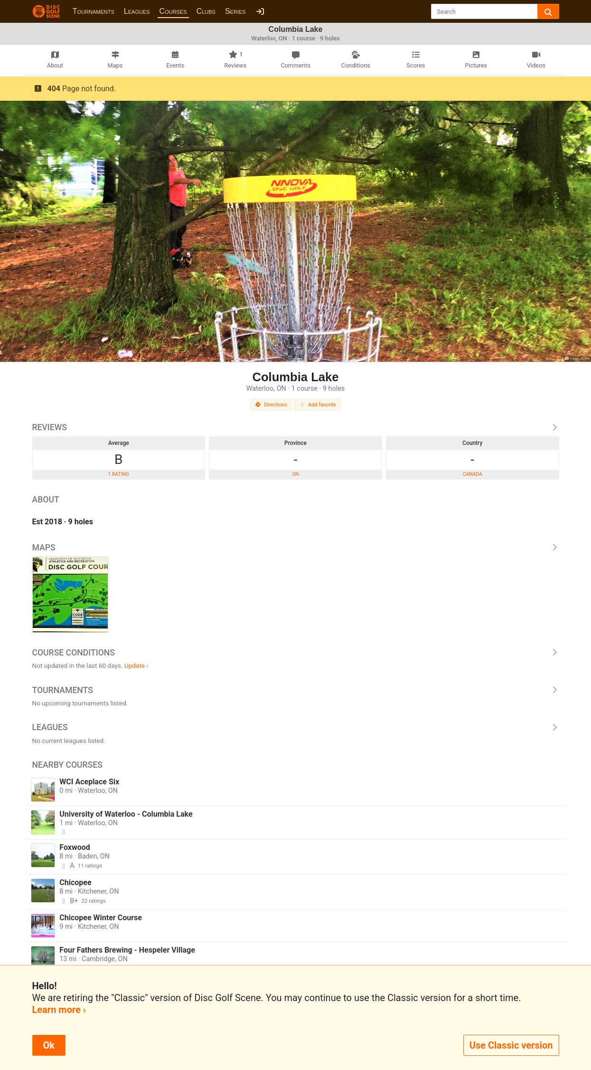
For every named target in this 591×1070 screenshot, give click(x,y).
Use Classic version (511, 1045)
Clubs (206, 11)
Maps (295, 547)
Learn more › (59, 1009)
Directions (271, 405)
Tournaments (93, 11)
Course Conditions (295, 652)
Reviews (295, 427)
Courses (173, 11)
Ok (48, 1045)
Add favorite (317, 405)
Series (235, 11)
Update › (136, 665)
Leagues (137, 11)
